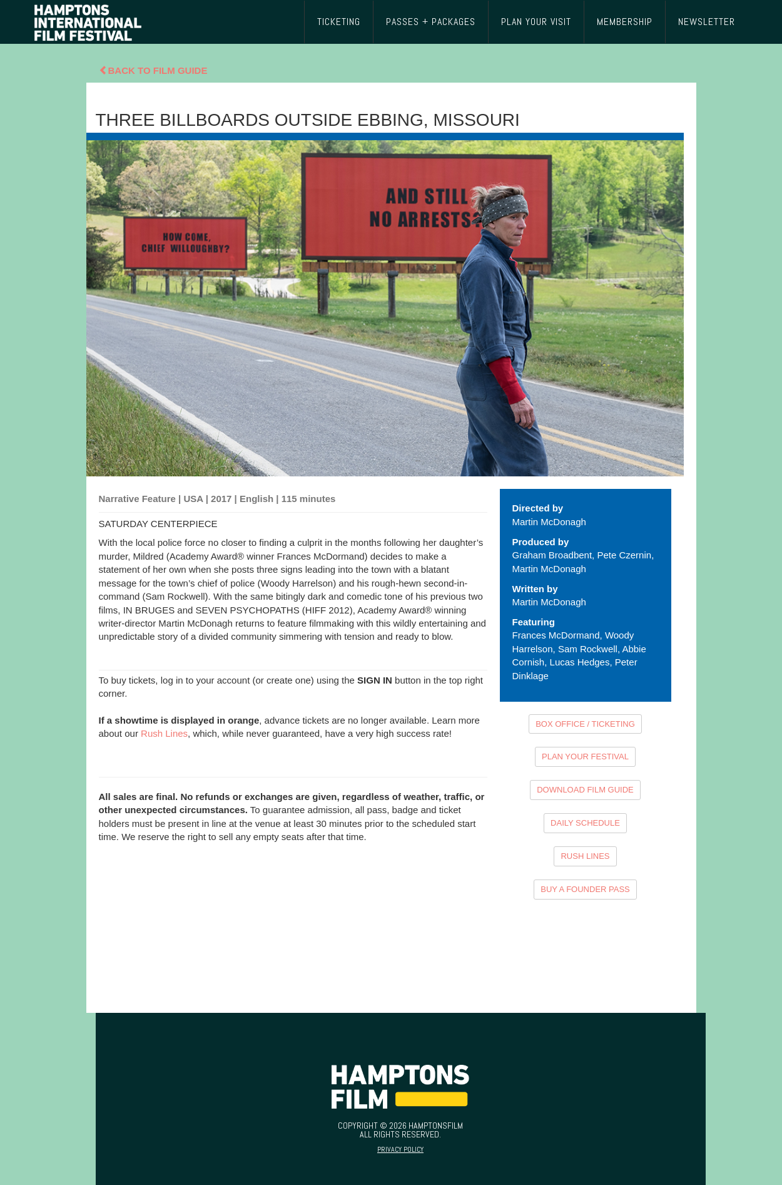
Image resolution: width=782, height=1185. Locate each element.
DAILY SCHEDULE (585, 823)
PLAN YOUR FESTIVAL (585, 756)
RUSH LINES (585, 856)
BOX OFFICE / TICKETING (585, 724)
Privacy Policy (400, 1149)
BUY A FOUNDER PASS (585, 889)
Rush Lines (164, 733)
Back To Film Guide (153, 70)
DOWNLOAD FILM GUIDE (585, 789)
